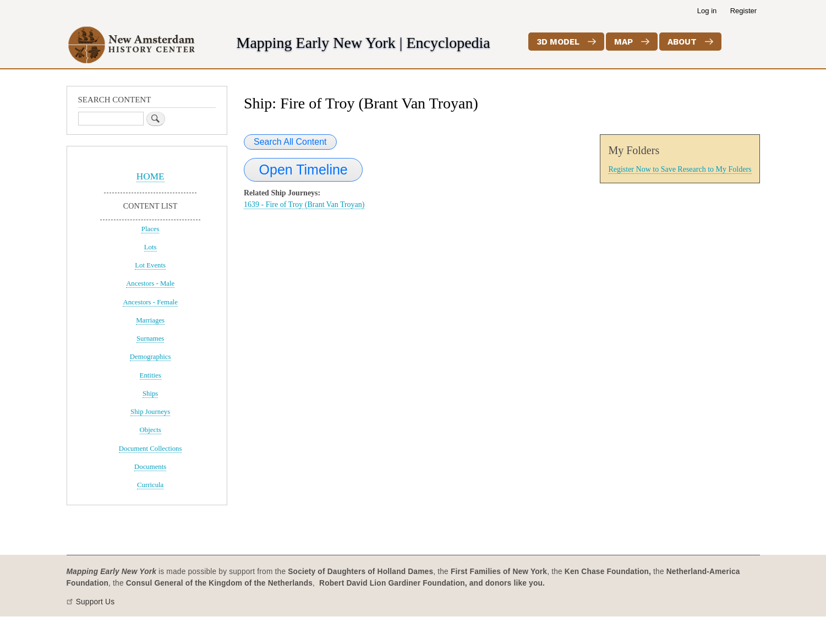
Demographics (150, 357)
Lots (150, 247)
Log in (706, 11)
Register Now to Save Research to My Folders (679, 169)
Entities (150, 375)
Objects (150, 430)
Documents (150, 467)
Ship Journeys (150, 412)
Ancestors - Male (150, 283)
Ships (150, 393)
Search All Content (290, 141)
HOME (150, 176)
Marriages (150, 320)
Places (150, 229)
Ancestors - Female (150, 302)
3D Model (558, 42)
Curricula (150, 485)
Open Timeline (303, 169)
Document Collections (150, 448)
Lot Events (150, 265)
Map (623, 42)
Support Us (95, 602)
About (682, 42)
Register (743, 11)
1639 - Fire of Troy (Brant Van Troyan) (304, 204)
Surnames (150, 338)
